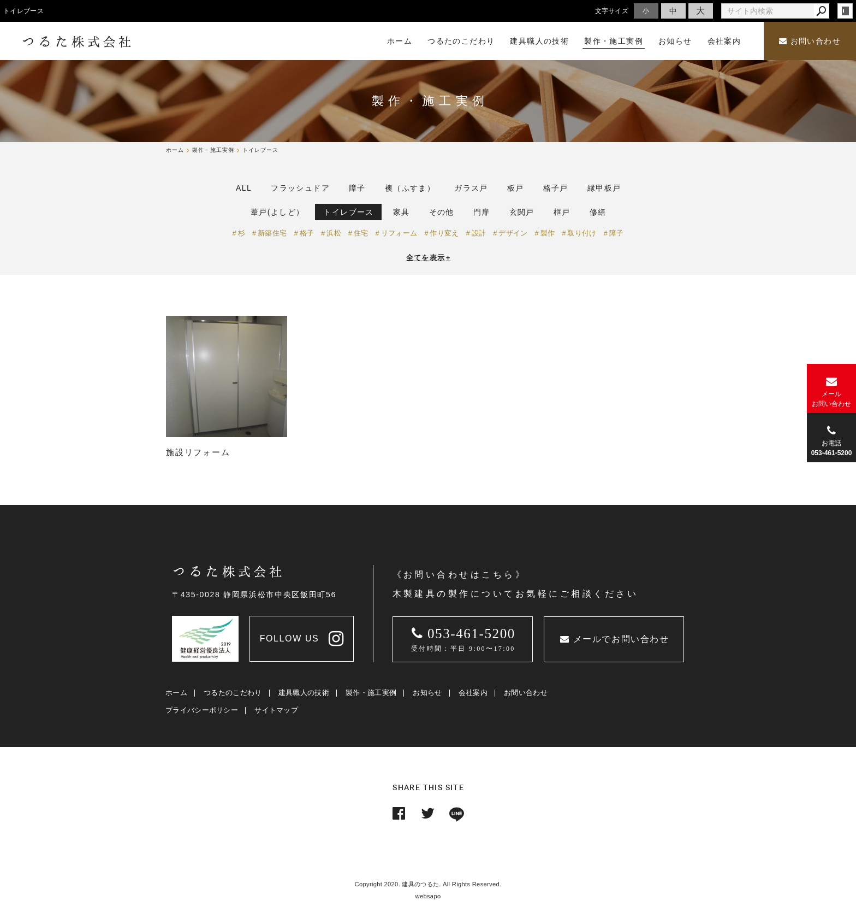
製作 (547, 233)
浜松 (333, 233)
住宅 (361, 233)
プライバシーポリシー (201, 710)
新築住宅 (272, 233)
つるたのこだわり (232, 692)
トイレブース (348, 212)
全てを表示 (428, 258)
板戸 (515, 188)
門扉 (481, 212)
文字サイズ (612, 10)
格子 (307, 233)
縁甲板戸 (604, 188)
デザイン (512, 233)
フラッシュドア (300, 188)
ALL (244, 188)
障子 (357, 188)
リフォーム (399, 233)
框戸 (562, 212)
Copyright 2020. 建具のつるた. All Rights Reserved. (428, 884)
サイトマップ (276, 710)
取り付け (581, 233)
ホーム (176, 692)
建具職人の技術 (303, 692)
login (845, 11)
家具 (401, 212)
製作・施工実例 (371, 692)
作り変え (444, 233)
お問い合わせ (810, 41)
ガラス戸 (471, 188)
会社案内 (473, 692)
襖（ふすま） (410, 188)
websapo (428, 896)
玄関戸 (521, 212)
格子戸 (555, 188)
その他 (441, 212)
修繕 (598, 212)
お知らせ (427, 692)
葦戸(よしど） (277, 212)
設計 (479, 233)
